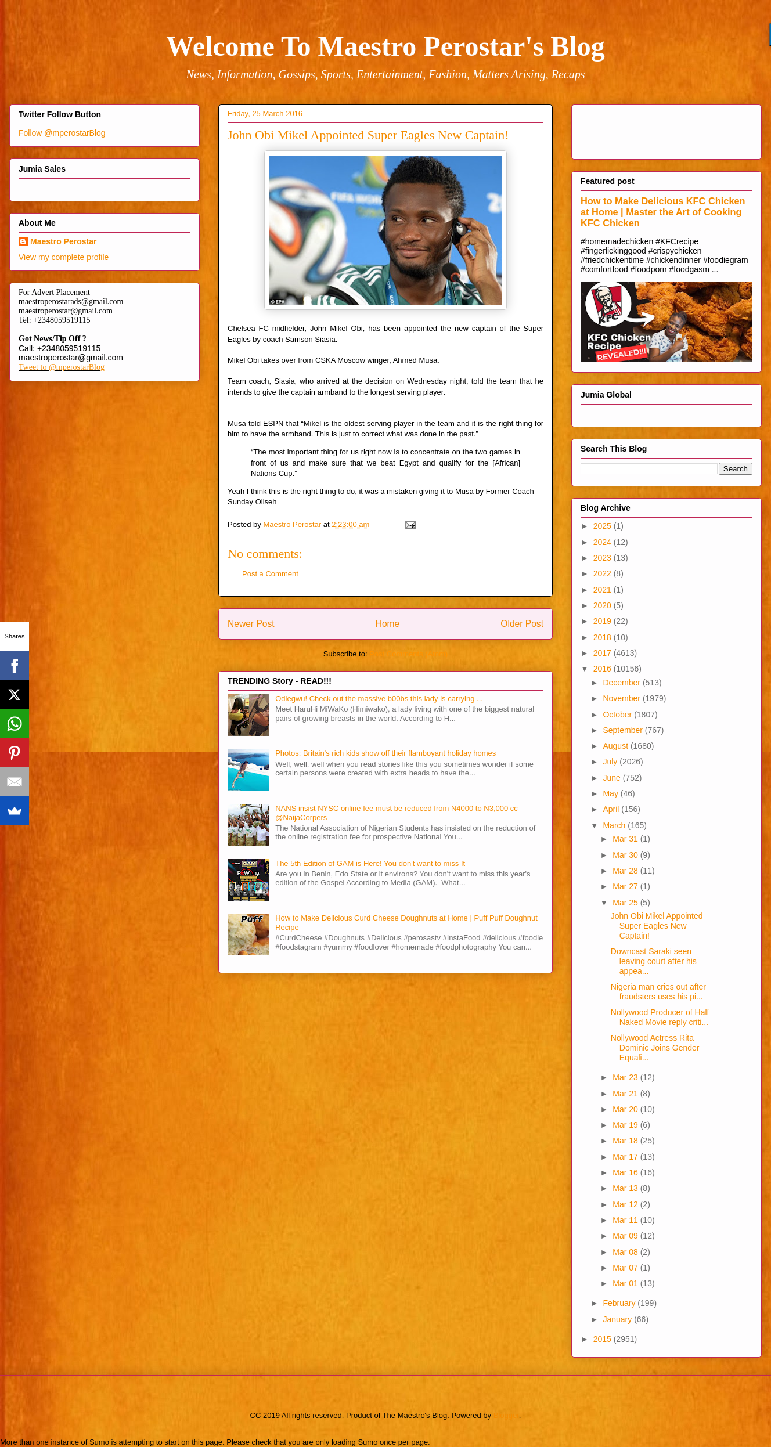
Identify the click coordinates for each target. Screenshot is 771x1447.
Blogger (506, 1415)
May (611, 793)
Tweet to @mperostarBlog (62, 367)
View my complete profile (64, 257)
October (618, 714)
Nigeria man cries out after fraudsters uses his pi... (658, 991)
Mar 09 (626, 1235)
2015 (603, 1339)
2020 (603, 605)
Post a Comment (270, 573)
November (622, 698)
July (611, 761)
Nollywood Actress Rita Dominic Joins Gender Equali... (655, 1047)
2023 (603, 557)
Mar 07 (626, 1267)
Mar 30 (626, 855)
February (620, 1303)
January (618, 1319)
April (612, 809)
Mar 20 (626, 1109)
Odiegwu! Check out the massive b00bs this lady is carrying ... (379, 698)
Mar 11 (626, 1220)
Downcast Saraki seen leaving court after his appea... (654, 961)
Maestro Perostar (63, 241)
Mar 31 (626, 838)
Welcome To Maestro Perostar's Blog (385, 46)
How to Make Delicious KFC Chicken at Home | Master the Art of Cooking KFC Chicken (663, 212)
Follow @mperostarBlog (62, 133)
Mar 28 (626, 870)
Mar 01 (626, 1283)
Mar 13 (626, 1188)
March (615, 825)
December (622, 682)
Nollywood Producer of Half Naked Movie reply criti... (660, 1017)
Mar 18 (626, 1140)
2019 (603, 621)
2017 (603, 653)
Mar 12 (626, 1204)
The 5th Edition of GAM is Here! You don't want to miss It (370, 863)
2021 (603, 589)
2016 (603, 668)
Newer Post (251, 624)
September (623, 730)
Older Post (521, 624)
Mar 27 (626, 886)
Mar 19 (626, 1125)
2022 (603, 573)
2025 (603, 526)
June (612, 777)
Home (388, 624)
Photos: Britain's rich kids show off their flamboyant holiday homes (385, 753)
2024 (603, 542)
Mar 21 (626, 1093)
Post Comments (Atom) (408, 653)
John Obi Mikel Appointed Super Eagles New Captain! (657, 925)
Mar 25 (626, 902)
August (616, 745)
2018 (603, 637)
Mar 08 (626, 1252)
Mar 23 (626, 1077)
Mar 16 (626, 1172)
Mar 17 (626, 1156)
